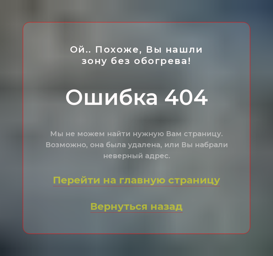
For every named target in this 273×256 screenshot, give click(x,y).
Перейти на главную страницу (136, 180)
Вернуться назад (136, 206)
